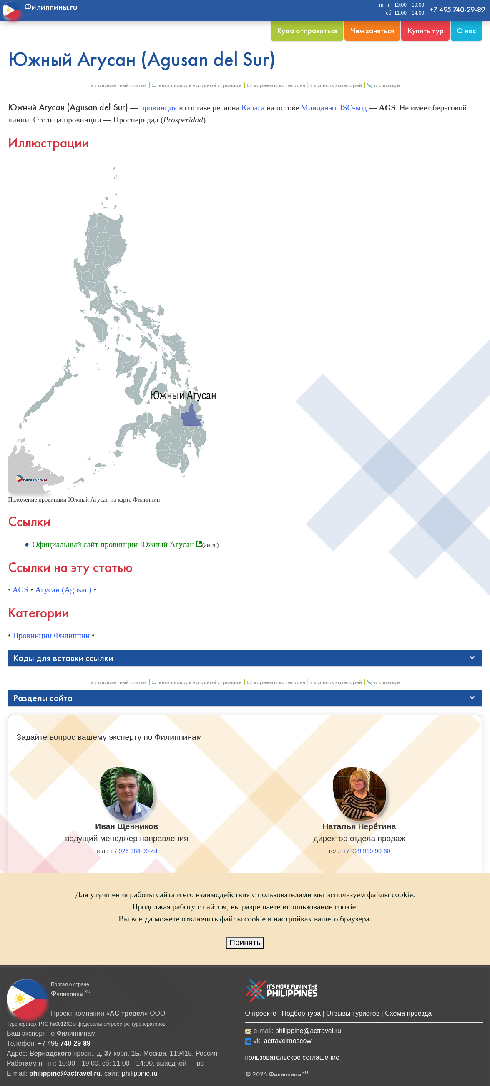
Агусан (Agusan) (63, 589)
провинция (158, 107)
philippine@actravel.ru (308, 1030)
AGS (20, 589)
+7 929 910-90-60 (366, 851)
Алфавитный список (118, 85)
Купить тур (425, 30)
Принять (245, 942)
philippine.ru (140, 1073)
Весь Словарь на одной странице (196, 85)
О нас (466, 30)
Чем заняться (372, 30)
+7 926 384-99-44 (134, 851)
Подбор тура (301, 1013)
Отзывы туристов (352, 1013)
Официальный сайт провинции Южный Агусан (113, 544)
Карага (253, 107)
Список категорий (335, 85)
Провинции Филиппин (51, 635)
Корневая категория (275, 85)
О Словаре (383, 85)
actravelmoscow (288, 1040)
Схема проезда (408, 1013)
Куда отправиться (307, 30)
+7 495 (64, 1043)
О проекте (260, 1013)
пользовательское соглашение (292, 1057)
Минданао (318, 107)
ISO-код (353, 107)
